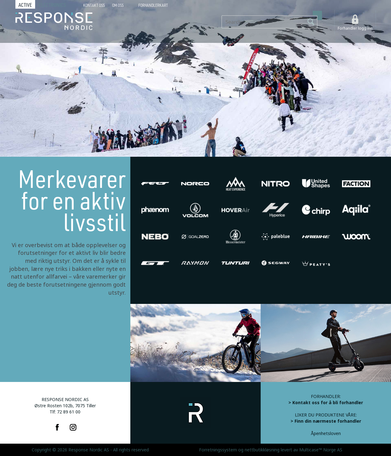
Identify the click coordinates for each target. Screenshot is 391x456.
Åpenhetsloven (326, 433)
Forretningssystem (218, 450)
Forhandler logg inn (355, 28)
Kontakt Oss (94, 5)
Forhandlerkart (153, 5)
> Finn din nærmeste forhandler (326, 421)
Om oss (118, 5)
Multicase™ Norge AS (320, 450)
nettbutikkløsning (262, 450)
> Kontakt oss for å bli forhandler (325, 403)
